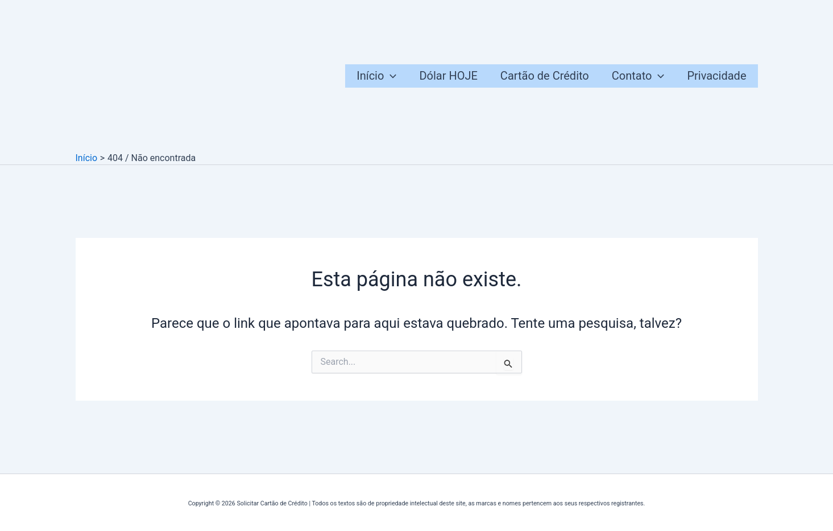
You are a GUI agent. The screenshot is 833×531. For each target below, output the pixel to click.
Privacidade (716, 76)
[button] (390, 76)
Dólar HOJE (448, 76)
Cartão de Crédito (544, 76)
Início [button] (376, 76)
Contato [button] (638, 76)
